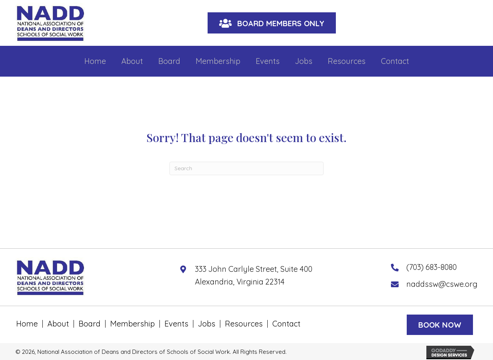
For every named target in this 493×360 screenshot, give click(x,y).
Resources (244, 324)
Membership (132, 324)
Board (90, 324)
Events (176, 324)
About (58, 324)
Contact (286, 324)
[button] (272, 22)
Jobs (206, 324)
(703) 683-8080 (431, 267)
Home (27, 324)
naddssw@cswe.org (442, 284)
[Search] (246, 168)
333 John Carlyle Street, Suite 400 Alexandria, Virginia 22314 (253, 275)
